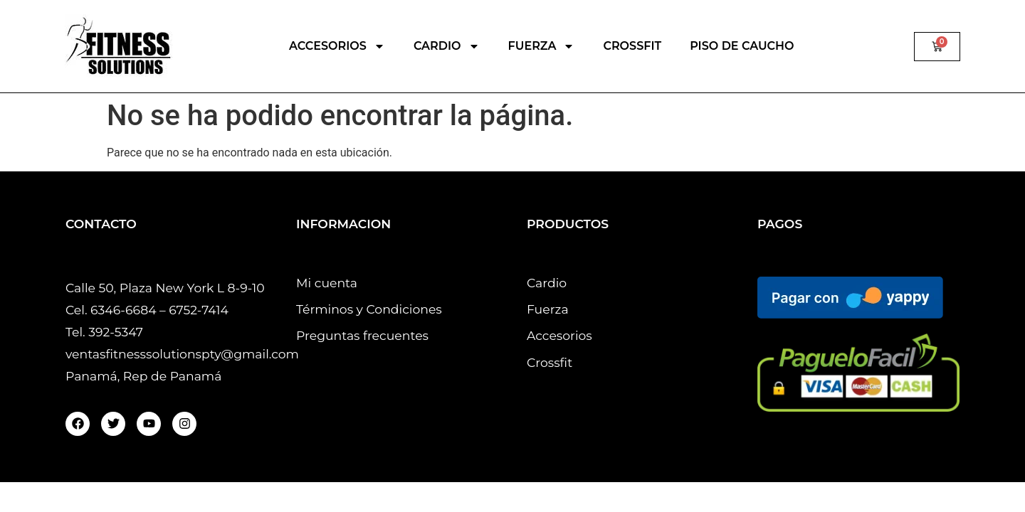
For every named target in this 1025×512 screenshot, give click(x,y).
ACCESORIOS (337, 46)
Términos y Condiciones (369, 309)
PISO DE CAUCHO (742, 46)
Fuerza (548, 309)
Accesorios (559, 335)
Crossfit (549, 362)
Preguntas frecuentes (362, 335)
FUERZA (541, 46)
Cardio (547, 282)
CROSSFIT (632, 46)
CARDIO (447, 46)
